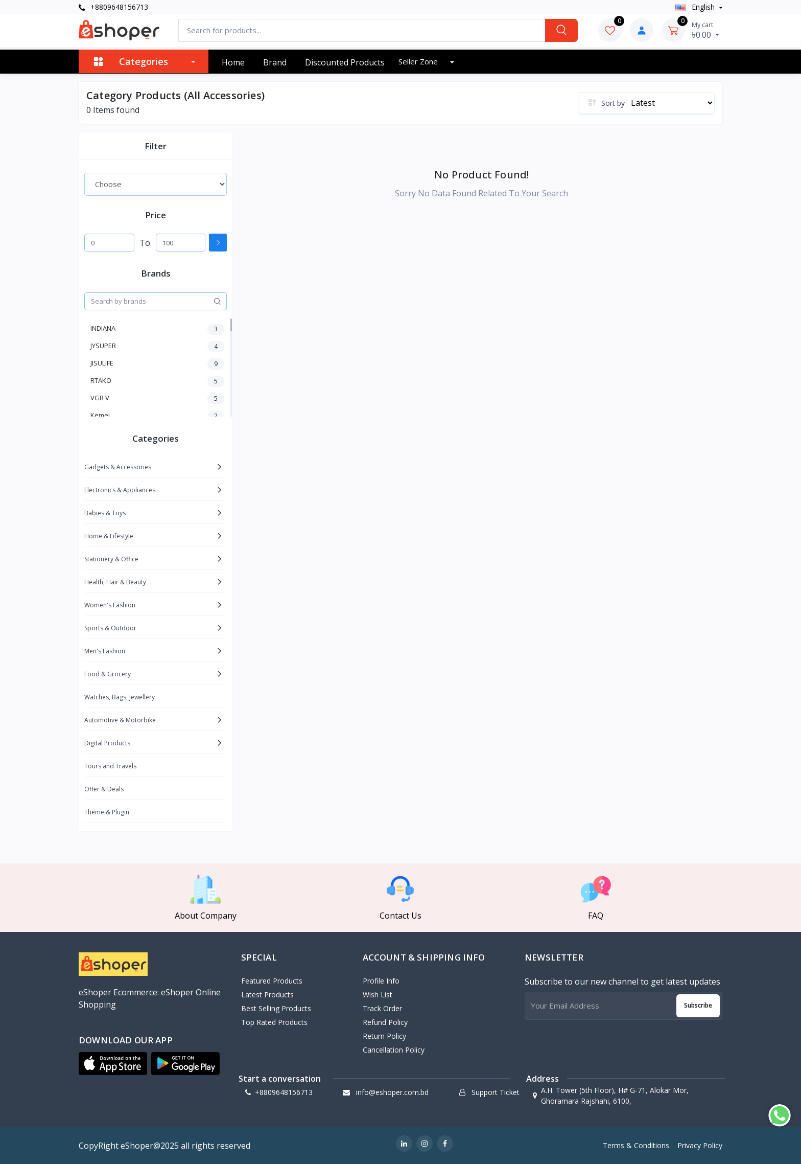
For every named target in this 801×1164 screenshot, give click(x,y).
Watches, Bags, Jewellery (119, 697)
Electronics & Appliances (119, 490)
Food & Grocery (107, 674)
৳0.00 (705, 30)
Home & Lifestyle (108, 536)
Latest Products (267, 994)
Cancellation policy (394, 1050)
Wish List (377, 994)
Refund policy (385, 1022)
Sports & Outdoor (110, 628)
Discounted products (345, 62)
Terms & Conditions (636, 1145)
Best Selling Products (276, 1008)
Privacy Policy (699, 1145)
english (696, 7)
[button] (113, 1064)
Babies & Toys (105, 513)
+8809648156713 (113, 7)
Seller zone (419, 61)
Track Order (382, 1008)
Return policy (384, 1036)
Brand (275, 62)
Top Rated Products (274, 1022)
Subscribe (698, 1005)
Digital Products (107, 743)
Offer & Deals (104, 789)
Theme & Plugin (106, 812)
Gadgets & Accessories (117, 467)
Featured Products (271, 981)
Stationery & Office (111, 559)
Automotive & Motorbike (120, 720)
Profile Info (381, 981)
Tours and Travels (110, 766)
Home (233, 62)
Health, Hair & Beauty (115, 582)
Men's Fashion (104, 651)
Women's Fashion (109, 605)
